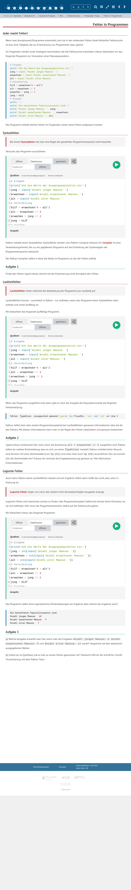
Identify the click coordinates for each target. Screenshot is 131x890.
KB (87, 768)
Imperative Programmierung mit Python (48, 16)
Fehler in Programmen (113, 16)
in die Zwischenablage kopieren (33, 176)
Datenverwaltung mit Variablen (75, 16)
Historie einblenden (55, 176)
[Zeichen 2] (78, 6)
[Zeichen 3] (83, 6)
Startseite (17, 16)
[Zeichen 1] (73, 6)
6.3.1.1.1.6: (8, 16)
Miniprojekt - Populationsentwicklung (93, 16)
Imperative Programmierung (30, 16)
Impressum (65, 790)
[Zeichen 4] (88, 6)
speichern (61, 161)
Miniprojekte (63, 16)
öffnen (19, 161)
